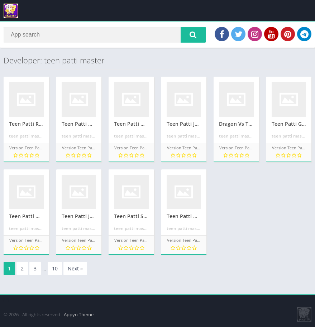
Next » (75, 268)
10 (55, 268)
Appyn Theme (79, 314)
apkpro (7, 298)
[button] (193, 35)
